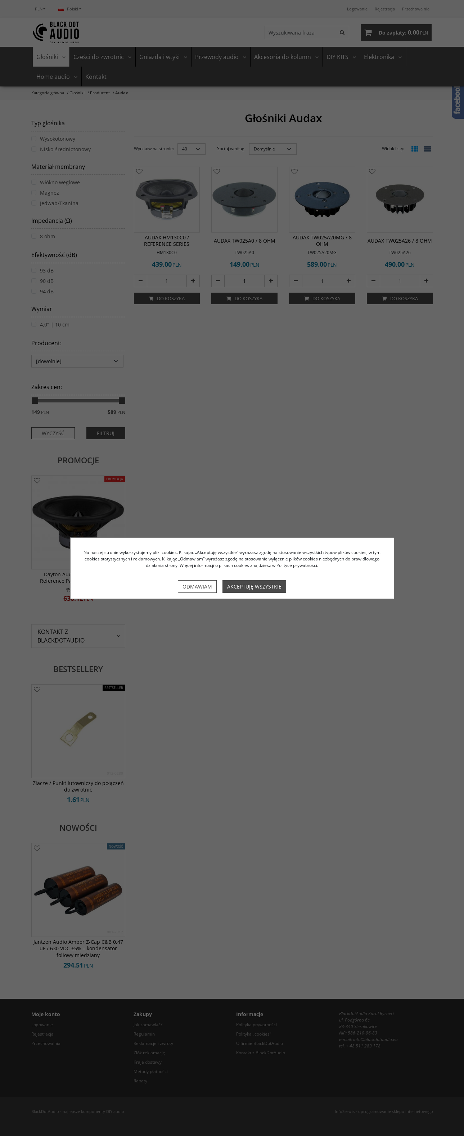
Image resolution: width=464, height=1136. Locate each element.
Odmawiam (197, 586)
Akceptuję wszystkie (254, 586)
